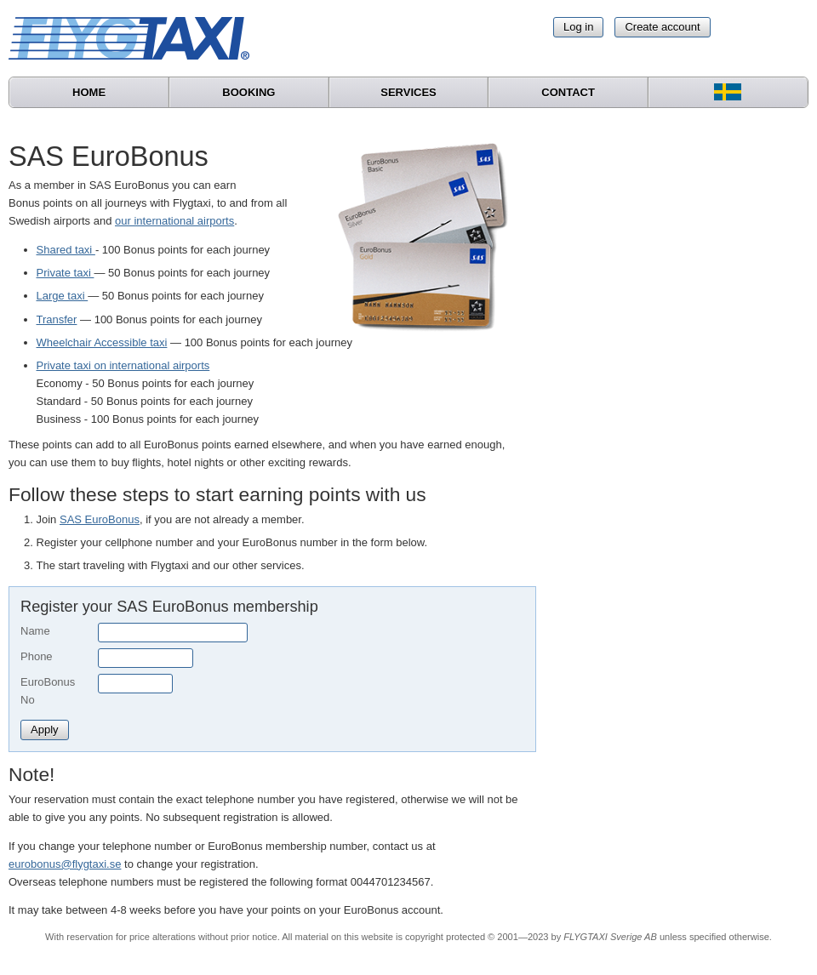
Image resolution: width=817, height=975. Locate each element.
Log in (578, 26)
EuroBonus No (47, 691)
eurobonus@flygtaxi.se (65, 864)
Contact (568, 92)
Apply (45, 729)
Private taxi (65, 272)
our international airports (174, 220)
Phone (36, 656)
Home (89, 92)
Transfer (57, 319)
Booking (248, 92)
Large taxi (63, 295)
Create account (662, 26)
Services (408, 92)
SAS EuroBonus (100, 519)
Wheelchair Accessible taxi (102, 342)
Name (35, 630)
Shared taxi (66, 249)
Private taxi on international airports (123, 365)
